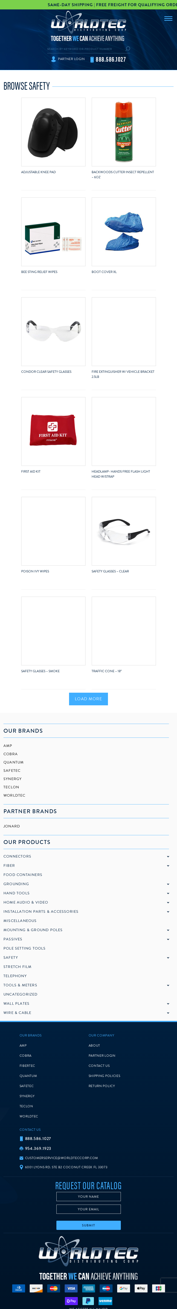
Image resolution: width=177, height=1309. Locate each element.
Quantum (13, 762)
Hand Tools (16, 893)
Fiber (9, 865)
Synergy (12, 779)
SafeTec (11, 770)
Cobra (10, 754)
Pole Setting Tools (24, 948)
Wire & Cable (17, 1013)
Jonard (11, 826)
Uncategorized (20, 994)
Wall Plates (16, 1003)
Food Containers (22, 875)
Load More (88, 699)
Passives (13, 939)
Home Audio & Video (25, 902)
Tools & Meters (20, 985)
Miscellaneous (20, 921)
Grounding (16, 884)
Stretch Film (17, 967)
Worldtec (14, 795)
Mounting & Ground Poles (33, 930)
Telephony (15, 976)
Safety (10, 957)
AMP (7, 746)
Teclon (11, 787)
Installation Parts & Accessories (40, 911)
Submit (88, 1225)
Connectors (17, 856)
